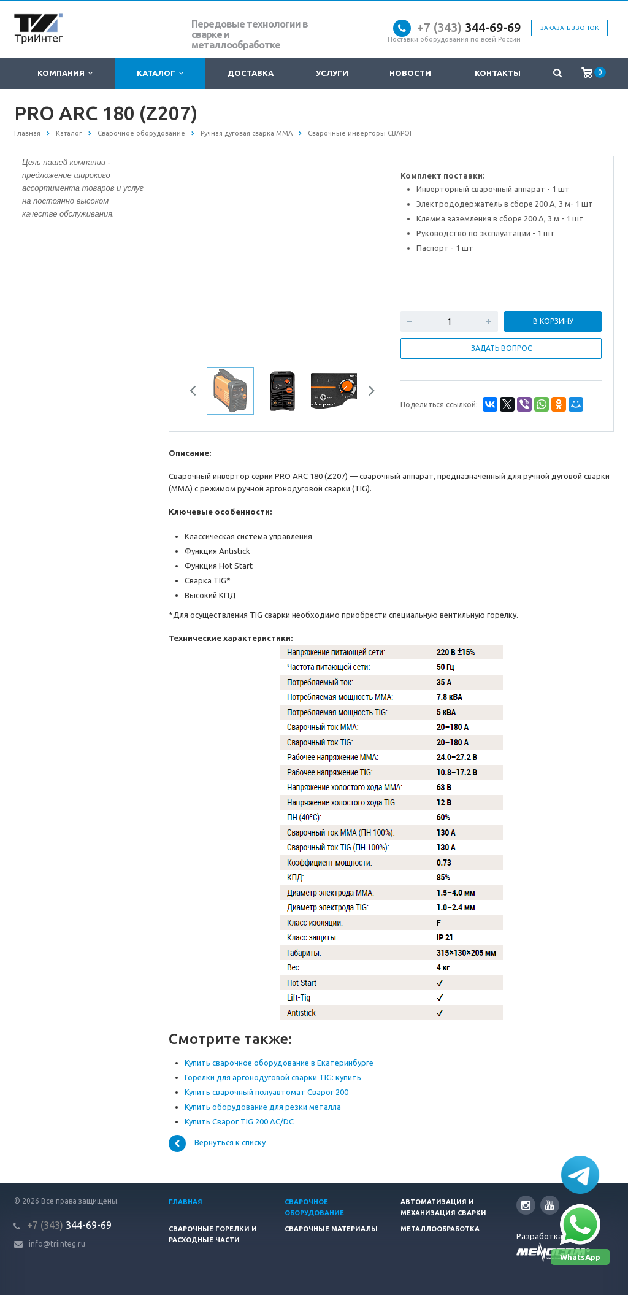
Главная (185, 1201)
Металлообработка (440, 1228)
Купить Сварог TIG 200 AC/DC (239, 1121)
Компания (64, 73)
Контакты (498, 73)
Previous (197, 392)
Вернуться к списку (217, 1143)
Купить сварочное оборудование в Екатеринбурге (279, 1062)
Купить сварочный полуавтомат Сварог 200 (266, 1092)
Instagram (525, 1205)
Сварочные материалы (331, 1228)
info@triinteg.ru (57, 1244)
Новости (410, 73)
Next (367, 392)
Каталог (160, 73)
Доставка (250, 73)
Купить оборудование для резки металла (263, 1106)
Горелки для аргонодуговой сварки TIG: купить (273, 1077)
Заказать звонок (569, 28)
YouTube (549, 1205)
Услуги (332, 73)
